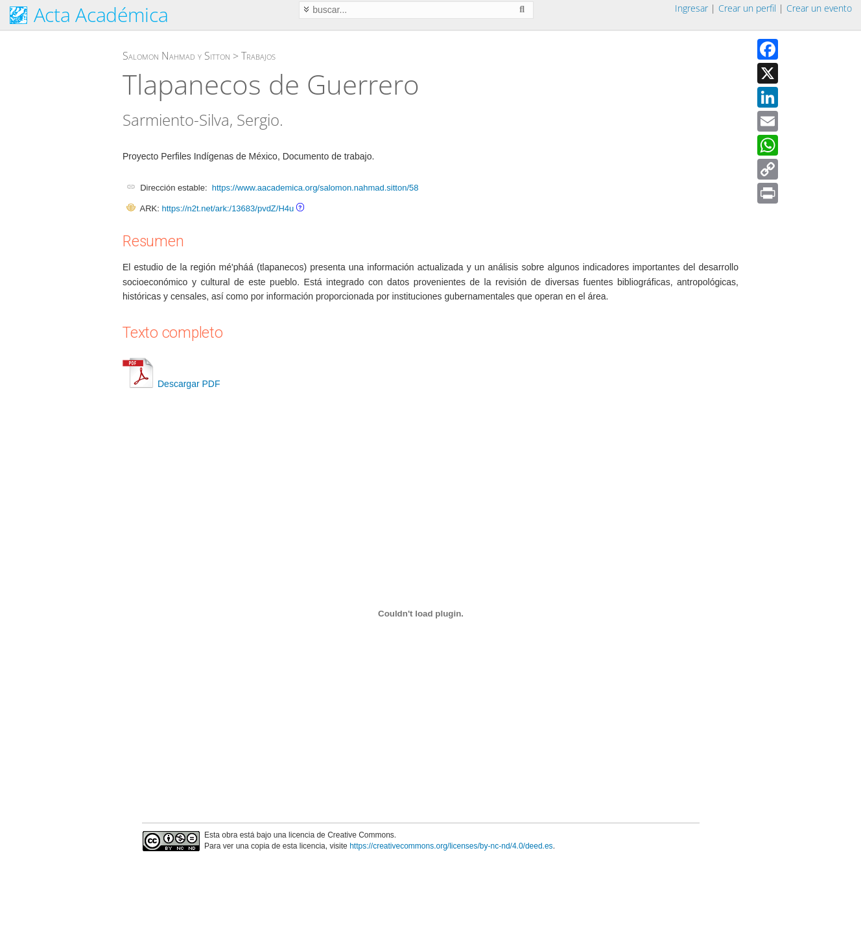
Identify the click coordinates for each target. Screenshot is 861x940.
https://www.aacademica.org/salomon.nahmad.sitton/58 (315, 188)
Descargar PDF (171, 384)
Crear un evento (819, 8)
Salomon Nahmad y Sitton (176, 56)
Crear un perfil (747, 8)
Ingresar (691, 8)
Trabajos (258, 56)
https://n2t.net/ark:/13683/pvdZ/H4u (227, 208)
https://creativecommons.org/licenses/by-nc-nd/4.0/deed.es (451, 846)
